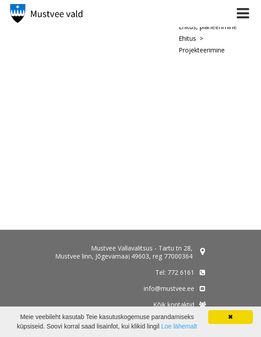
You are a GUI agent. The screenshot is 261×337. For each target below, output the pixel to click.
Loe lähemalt (179, 326)
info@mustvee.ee (169, 288)
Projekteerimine (202, 50)
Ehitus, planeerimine (208, 26)
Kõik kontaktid (173, 304)
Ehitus (187, 38)
